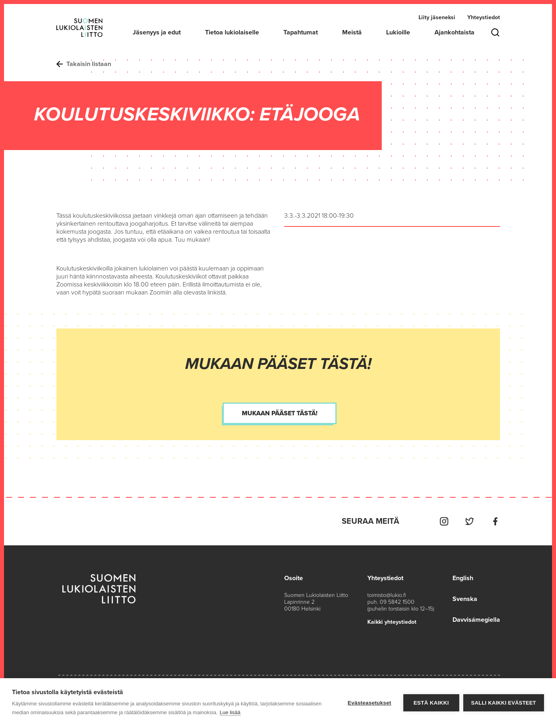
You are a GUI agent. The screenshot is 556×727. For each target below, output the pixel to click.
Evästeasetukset (369, 703)
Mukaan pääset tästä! (279, 413)
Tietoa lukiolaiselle (232, 32)
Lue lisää (229, 712)
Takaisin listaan (83, 64)
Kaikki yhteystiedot (392, 622)
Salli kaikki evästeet (503, 703)
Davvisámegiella (476, 620)
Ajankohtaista (454, 32)
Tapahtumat (300, 32)
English (462, 578)
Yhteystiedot (483, 17)
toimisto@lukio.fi (386, 595)
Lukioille (398, 32)
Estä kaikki (430, 703)
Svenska (464, 599)
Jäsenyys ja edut (157, 32)
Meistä (352, 32)
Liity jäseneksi (436, 17)
